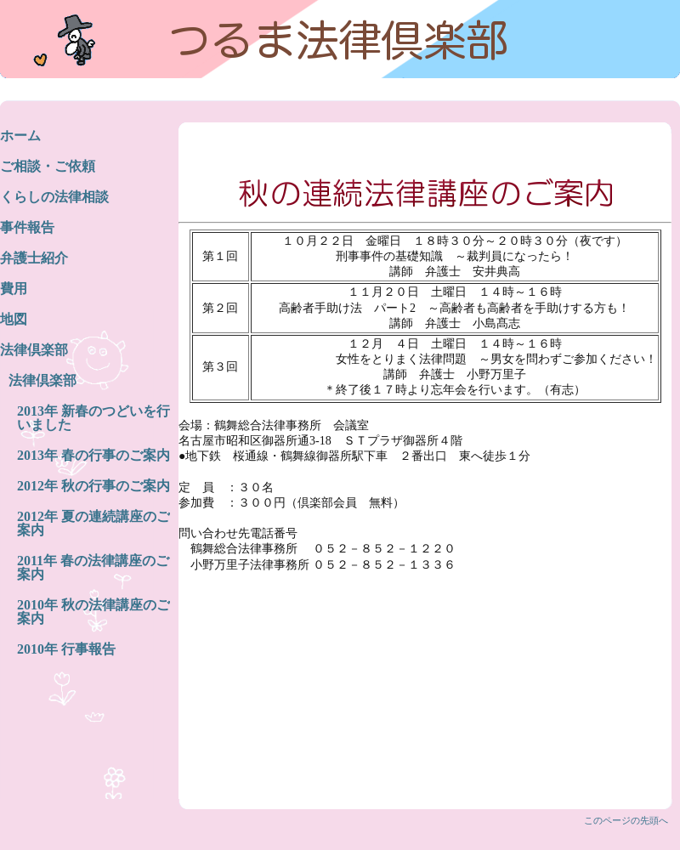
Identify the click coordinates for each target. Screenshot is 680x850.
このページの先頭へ (626, 820)
